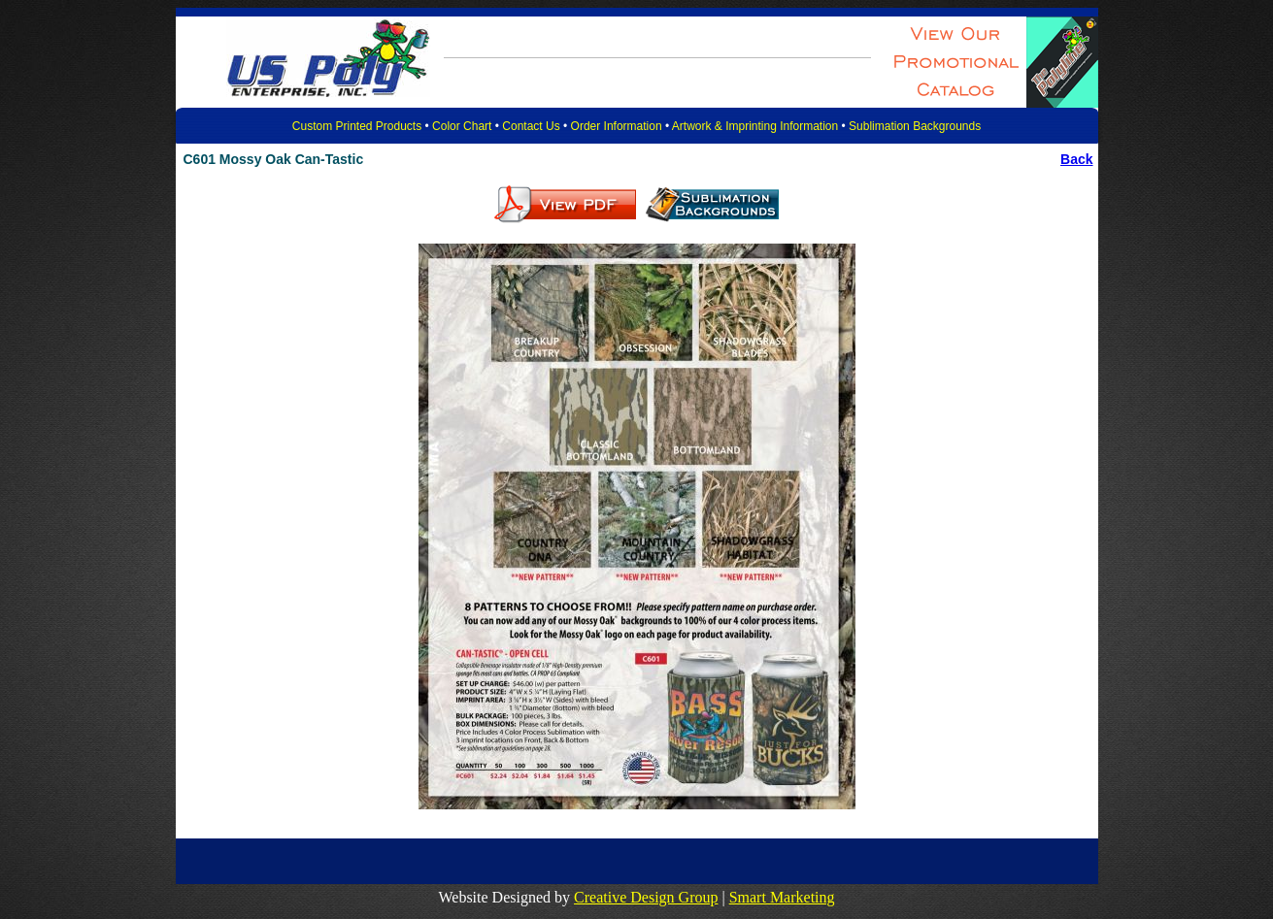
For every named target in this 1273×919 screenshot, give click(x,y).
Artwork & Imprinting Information (755, 126)
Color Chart (461, 126)
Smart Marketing (782, 897)
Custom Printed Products (356, 126)
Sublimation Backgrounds (915, 126)
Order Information (616, 126)
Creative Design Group (646, 897)
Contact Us (530, 126)
